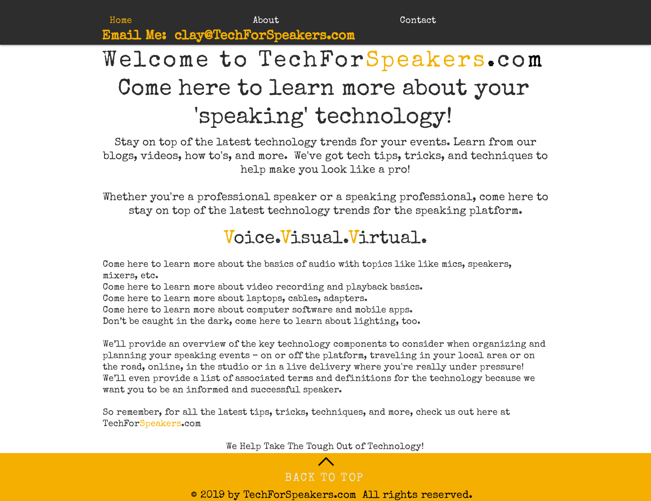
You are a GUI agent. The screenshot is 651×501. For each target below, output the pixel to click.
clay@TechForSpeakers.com (264, 36)
